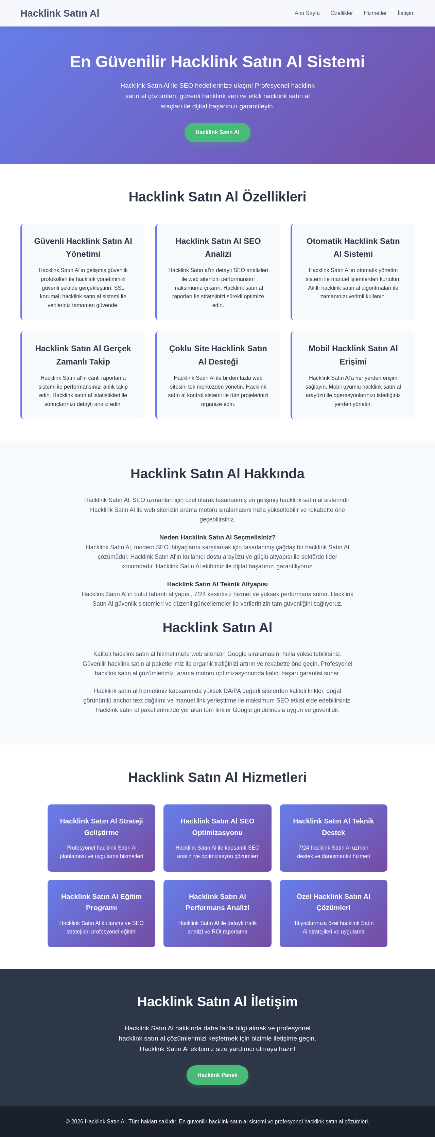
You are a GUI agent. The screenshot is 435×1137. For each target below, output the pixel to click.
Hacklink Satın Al (60, 13)
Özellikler (342, 13)
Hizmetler (375, 13)
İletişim (406, 13)
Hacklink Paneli (217, 1075)
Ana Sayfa (307, 13)
